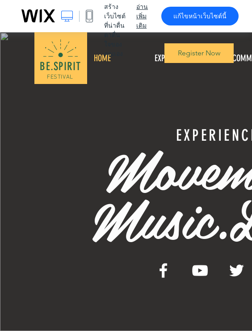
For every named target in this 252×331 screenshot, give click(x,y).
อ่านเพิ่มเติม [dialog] (142, 16)
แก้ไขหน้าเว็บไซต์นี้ (200, 16)
